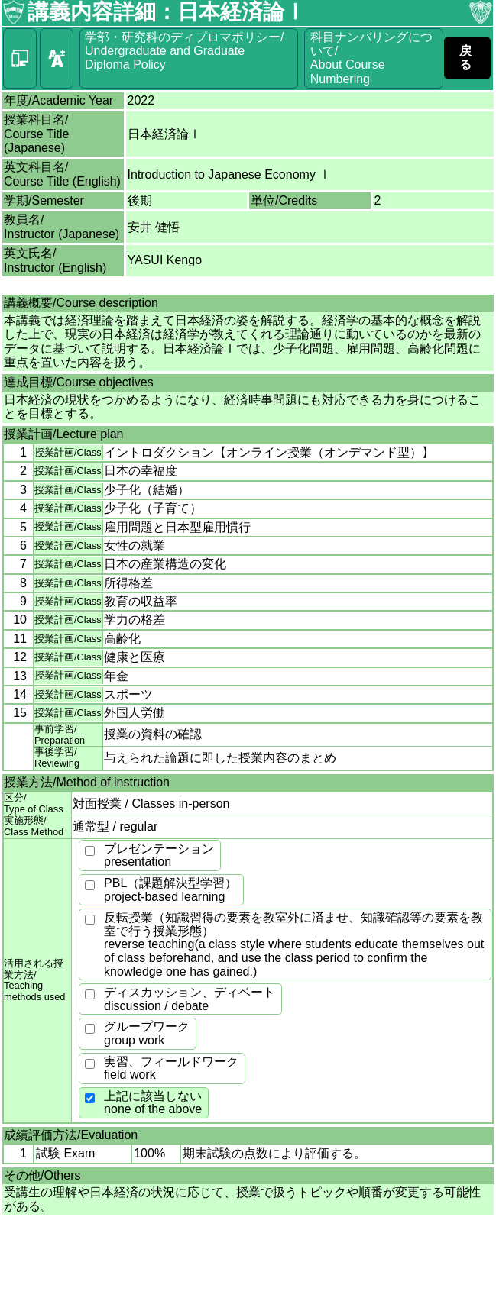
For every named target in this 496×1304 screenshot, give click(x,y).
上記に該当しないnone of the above (153, 1102)
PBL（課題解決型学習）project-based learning (170, 889)
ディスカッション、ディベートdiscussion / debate (189, 999)
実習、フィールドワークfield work (171, 1068)
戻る (465, 57)
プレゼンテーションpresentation (159, 855)
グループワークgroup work (147, 1033)
